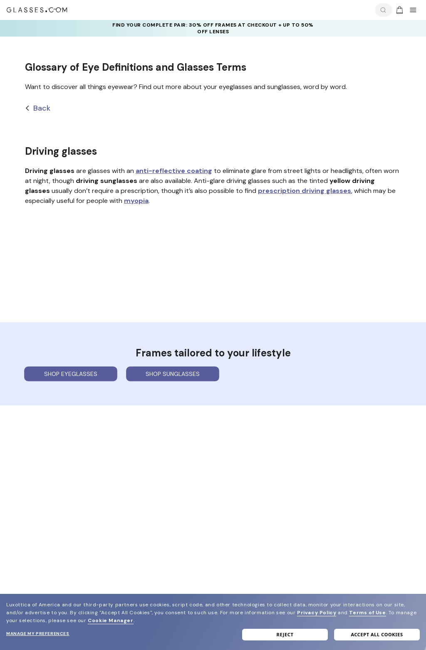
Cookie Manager (110, 620)
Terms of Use (367, 612)
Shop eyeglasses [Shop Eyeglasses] (70, 374)
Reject (285, 634)
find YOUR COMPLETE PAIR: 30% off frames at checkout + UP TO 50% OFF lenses (213, 28)
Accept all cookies (377, 634)
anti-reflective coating (174, 170)
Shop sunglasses (173, 374)
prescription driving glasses (304, 190)
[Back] (213, 108)
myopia (136, 200)
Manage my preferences (37, 633)
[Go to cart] (398, 10)
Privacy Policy (316, 612)
